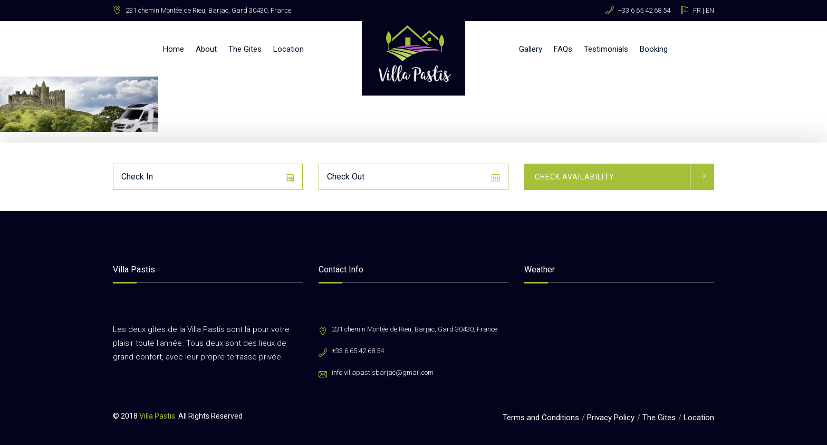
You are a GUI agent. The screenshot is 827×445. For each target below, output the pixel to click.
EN (710, 10)
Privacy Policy (610, 417)
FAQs (563, 49)
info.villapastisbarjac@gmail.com (383, 372)
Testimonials (606, 49)
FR (697, 10)
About (206, 49)
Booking (654, 49)
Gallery (530, 49)
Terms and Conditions (541, 417)
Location (288, 49)
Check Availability (574, 177)
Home (173, 49)
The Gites (245, 49)
